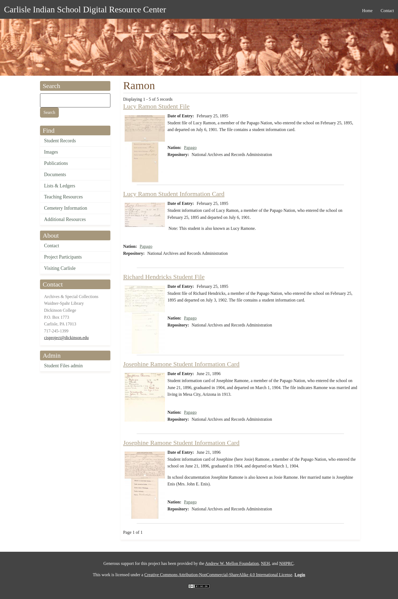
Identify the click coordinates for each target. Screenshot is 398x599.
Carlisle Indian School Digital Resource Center (85, 9)
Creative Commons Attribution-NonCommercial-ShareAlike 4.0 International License (218, 574)
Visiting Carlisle (59, 268)
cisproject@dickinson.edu (66, 337)
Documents (55, 174)
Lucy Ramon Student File (156, 106)
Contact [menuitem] (387, 10)
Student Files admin (63, 365)
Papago (190, 147)
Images (51, 152)
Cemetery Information (65, 208)
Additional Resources (65, 219)
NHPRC (286, 563)
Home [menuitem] (367, 10)
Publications (56, 163)
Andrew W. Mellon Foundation (232, 563)
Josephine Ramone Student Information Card (181, 364)
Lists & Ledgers (59, 185)
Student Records (60, 140)
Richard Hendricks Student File (164, 276)
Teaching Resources (63, 196)
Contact (51, 245)
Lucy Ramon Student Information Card (174, 193)
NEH (265, 563)
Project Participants (63, 257)
